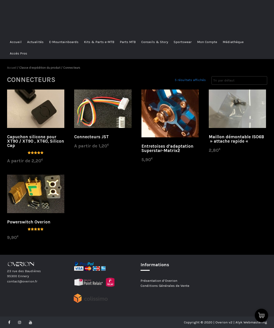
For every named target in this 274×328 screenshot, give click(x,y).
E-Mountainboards (63, 42)
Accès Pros (18, 53)
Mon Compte (207, 42)
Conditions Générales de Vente (165, 286)
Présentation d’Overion (159, 281)
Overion (19, 8)
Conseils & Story (154, 42)
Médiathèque (233, 42)
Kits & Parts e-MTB (99, 42)
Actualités (35, 42)
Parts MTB (128, 42)
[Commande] (239, 80)
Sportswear (183, 42)
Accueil (16, 42)
